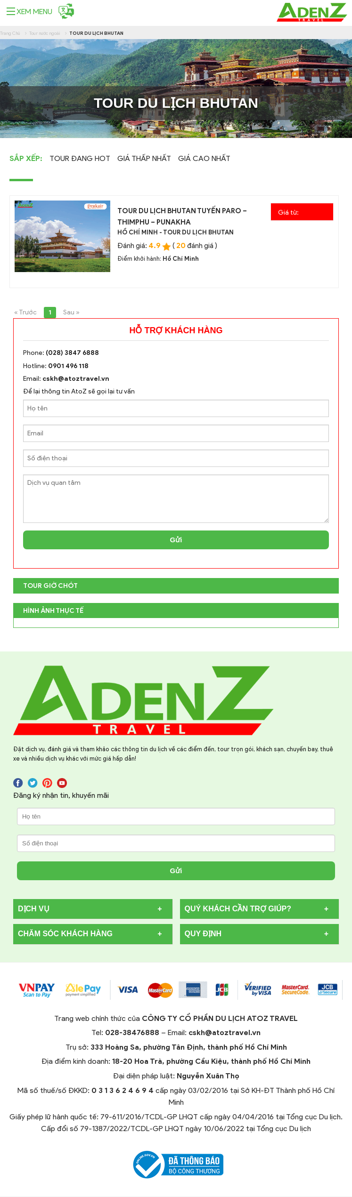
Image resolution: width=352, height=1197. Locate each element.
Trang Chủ (10, 33)
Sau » (71, 312)
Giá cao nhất (204, 158)
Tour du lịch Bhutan (96, 33)
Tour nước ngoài (44, 33)
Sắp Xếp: (25, 158)
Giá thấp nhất (144, 158)
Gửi (176, 540)
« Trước (25, 312)
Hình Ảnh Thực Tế (53, 611)
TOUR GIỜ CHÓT (50, 586)
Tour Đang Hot (79, 158)
